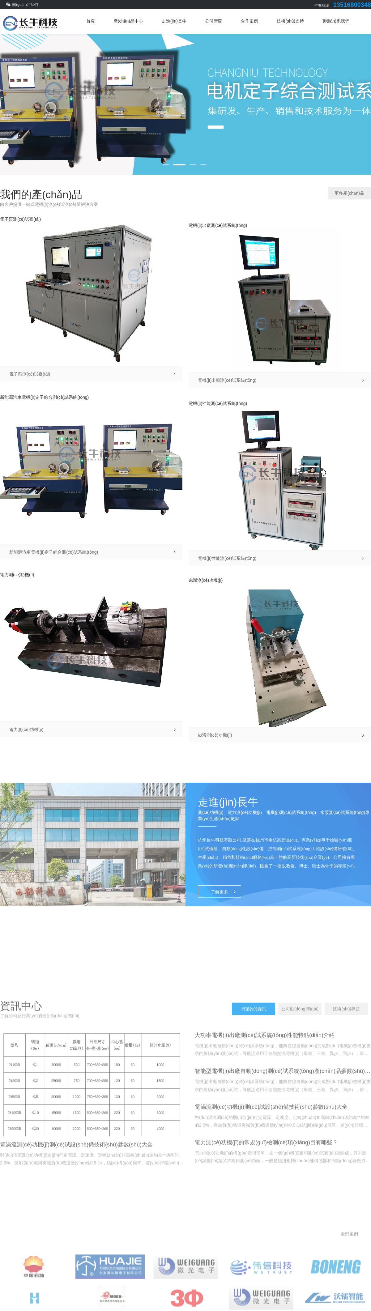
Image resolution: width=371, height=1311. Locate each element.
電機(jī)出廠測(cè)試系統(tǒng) (218, 225)
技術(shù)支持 (290, 21)
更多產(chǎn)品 (349, 193)
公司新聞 (213, 21)
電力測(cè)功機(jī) (17, 574)
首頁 (90, 21)
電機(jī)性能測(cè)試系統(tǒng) (218, 403)
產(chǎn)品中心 (128, 21)
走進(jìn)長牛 (174, 21)
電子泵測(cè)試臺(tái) (20, 219)
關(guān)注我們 (25, 4)
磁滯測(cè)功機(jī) (206, 580)
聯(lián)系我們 (335, 21)
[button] (166, 164)
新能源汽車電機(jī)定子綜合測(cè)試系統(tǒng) (44, 397)
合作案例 (249, 21)
